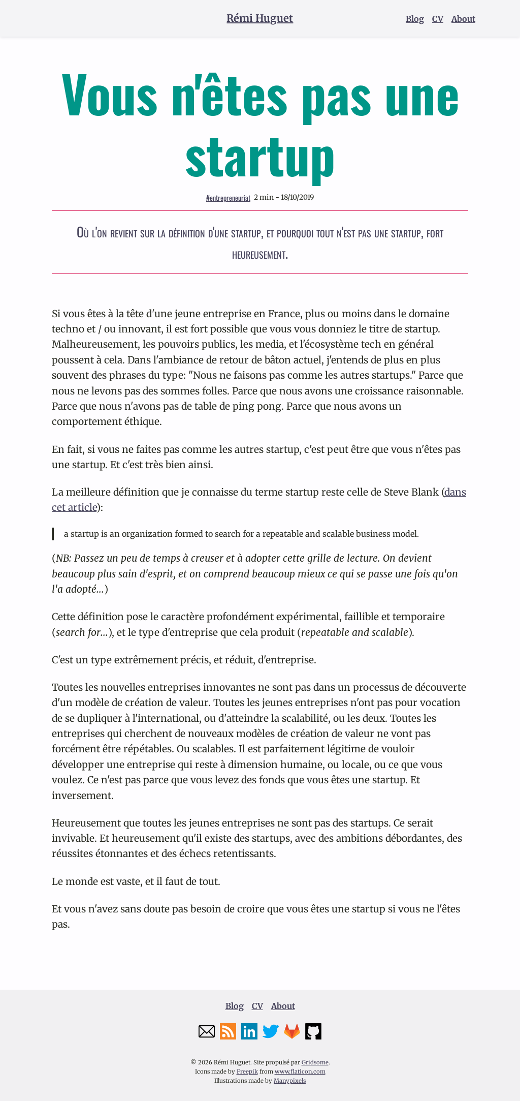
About (463, 19)
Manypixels (290, 1080)
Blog (415, 19)
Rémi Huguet (259, 18)
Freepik (247, 1071)
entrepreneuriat (228, 197)
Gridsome (315, 1062)
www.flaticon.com (300, 1071)
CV (437, 19)
